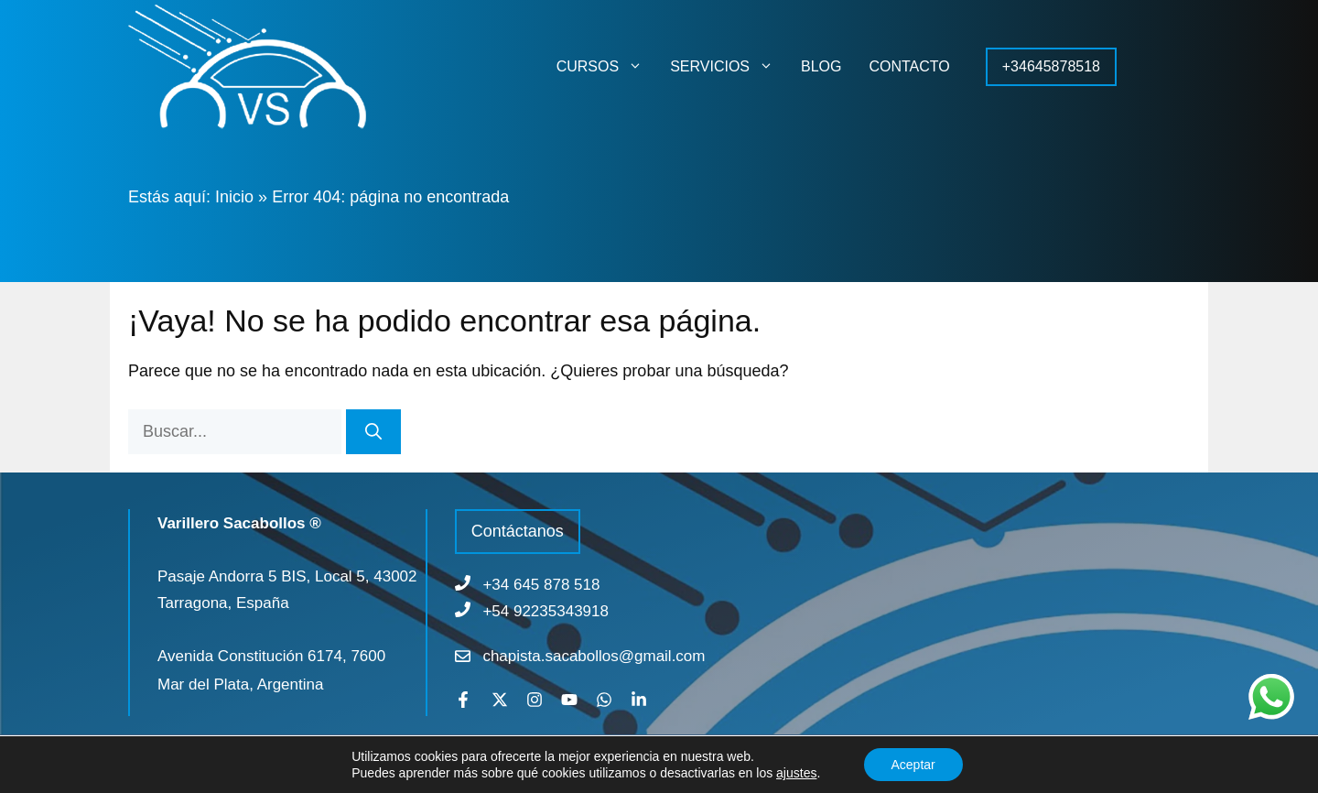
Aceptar (913, 764)
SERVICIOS (728, 67)
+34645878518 (1051, 66)
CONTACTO (909, 66)
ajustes (796, 773)
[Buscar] (373, 431)
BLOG (821, 66)
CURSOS (606, 67)
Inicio (234, 197)
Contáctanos (517, 531)
